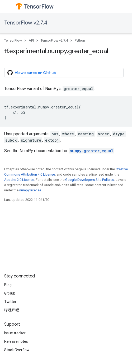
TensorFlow (13, 40)
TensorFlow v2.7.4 (25, 22)
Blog (8, 285)
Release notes (16, 341)
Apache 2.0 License (19, 180)
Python (80, 40)
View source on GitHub (31, 72)
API (31, 40)
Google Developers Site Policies (89, 180)
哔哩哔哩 (11, 310)
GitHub (9, 293)
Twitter (10, 302)
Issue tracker (15, 333)
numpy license (30, 190)
